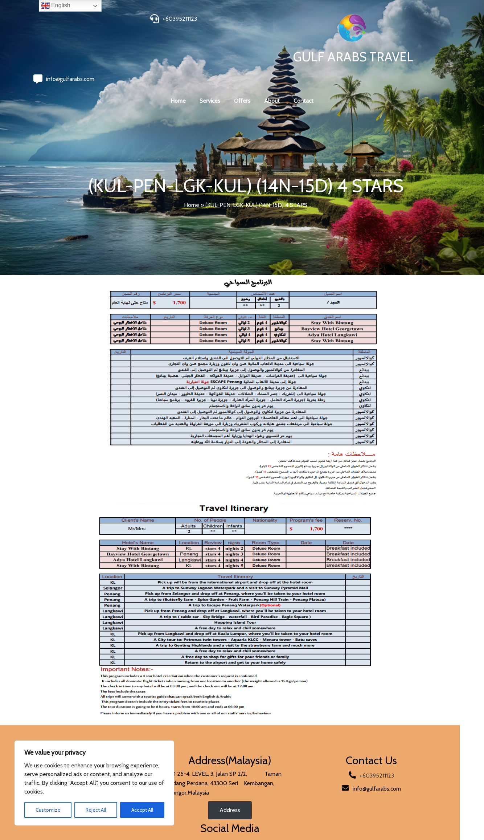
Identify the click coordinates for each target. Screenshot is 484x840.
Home (191, 186)
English (55, 5)
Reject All (96, 810)
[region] (94, 783)
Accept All (142, 810)
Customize (48, 810)
